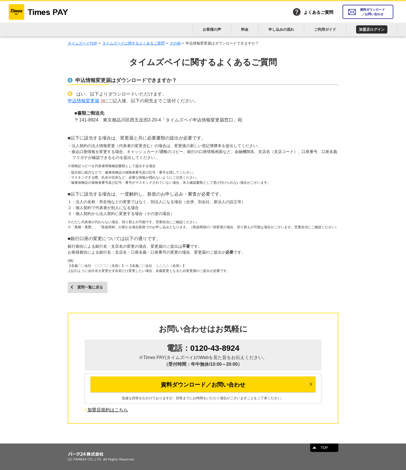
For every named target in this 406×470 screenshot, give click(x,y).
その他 (175, 43)
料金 (244, 29)
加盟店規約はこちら (107, 409)
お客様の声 (212, 29)
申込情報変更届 (83, 100)
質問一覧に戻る (90, 287)
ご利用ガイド (325, 29)
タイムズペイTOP (82, 43)
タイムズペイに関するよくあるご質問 (133, 43)
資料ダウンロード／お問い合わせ (372, 12)
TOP (324, 447)
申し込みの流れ (281, 29)
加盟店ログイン (372, 29)
